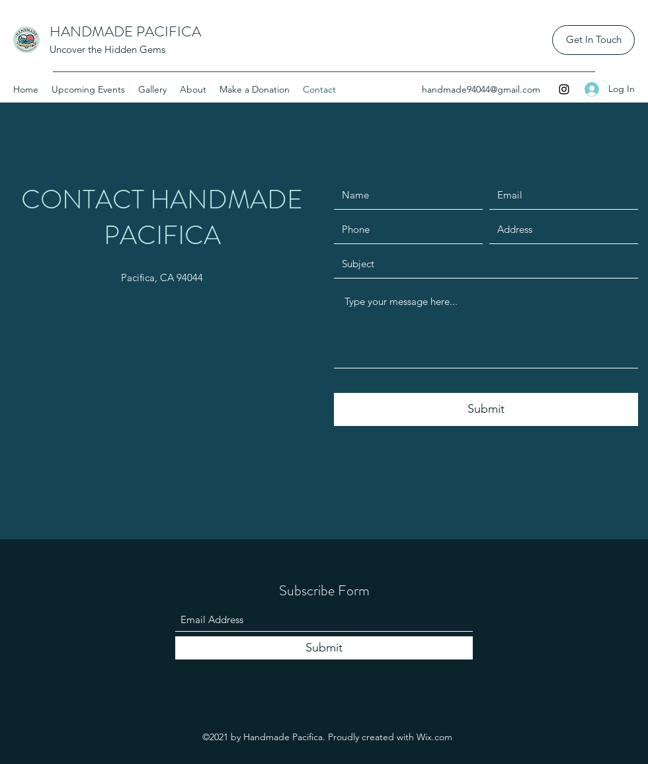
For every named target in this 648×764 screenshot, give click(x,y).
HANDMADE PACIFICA (125, 31)
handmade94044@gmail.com (481, 89)
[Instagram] (564, 89)
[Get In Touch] (593, 40)
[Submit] (486, 409)
